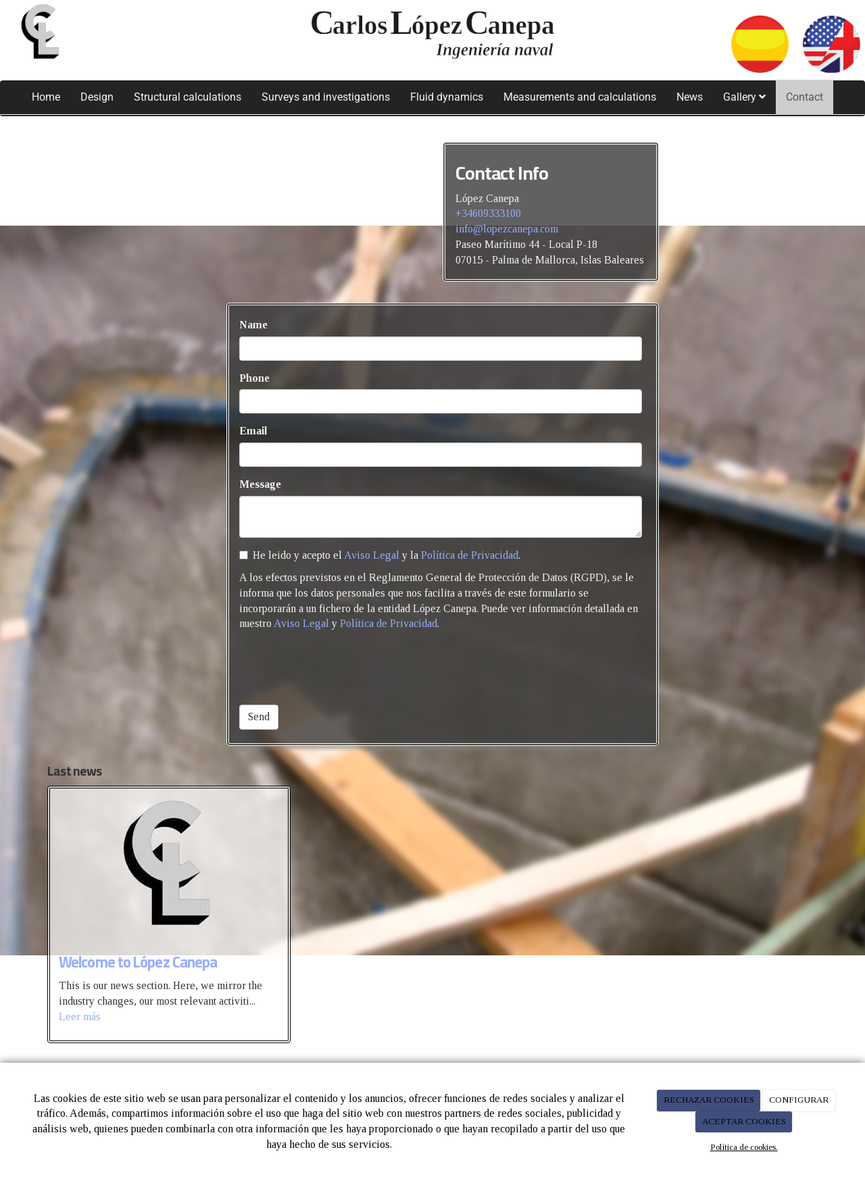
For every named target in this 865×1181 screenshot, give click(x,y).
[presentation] (342, 668)
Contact (804, 97)
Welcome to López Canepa (138, 962)
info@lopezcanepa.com (506, 228)
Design (97, 97)
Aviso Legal (371, 555)
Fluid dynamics (446, 97)
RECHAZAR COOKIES (709, 1100)
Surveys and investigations (326, 97)
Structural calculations (187, 97)
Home (46, 97)
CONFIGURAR (799, 1100)
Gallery (744, 97)
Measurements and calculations (579, 97)
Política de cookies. (744, 1147)
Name (253, 324)
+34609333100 (488, 213)
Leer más (80, 1016)
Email (253, 430)
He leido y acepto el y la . (379, 555)
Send (259, 716)
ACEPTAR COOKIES (744, 1121)
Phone (254, 378)
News (689, 97)
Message (260, 484)
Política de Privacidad (469, 555)
